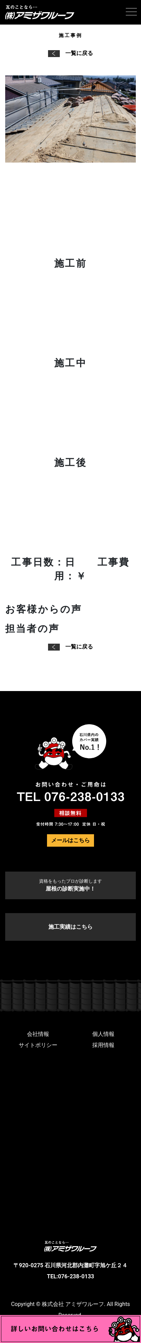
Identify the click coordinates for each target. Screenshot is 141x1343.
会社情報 (38, 1034)
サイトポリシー (38, 1045)
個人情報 (103, 1034)
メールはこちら (70, 840)
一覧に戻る (70, 53)
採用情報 (103, 1045)
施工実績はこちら (70, 926)
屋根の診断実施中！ (70, 885)
